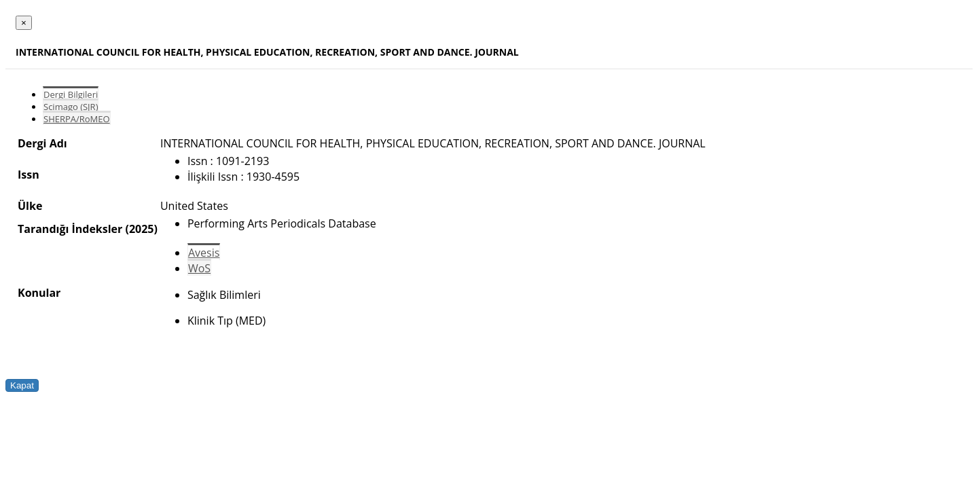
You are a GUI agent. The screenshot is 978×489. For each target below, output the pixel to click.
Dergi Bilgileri (70, 94)
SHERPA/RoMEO (76, 119)
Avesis (203, 252)
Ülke (30, 205)
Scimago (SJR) (70, 107)
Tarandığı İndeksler (70, 228)
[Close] (24, 23)
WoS (199, 268)
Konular (39, 292)
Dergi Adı (42, 143)
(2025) (141, 228)
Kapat (22, 385)
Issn (28, 174)
